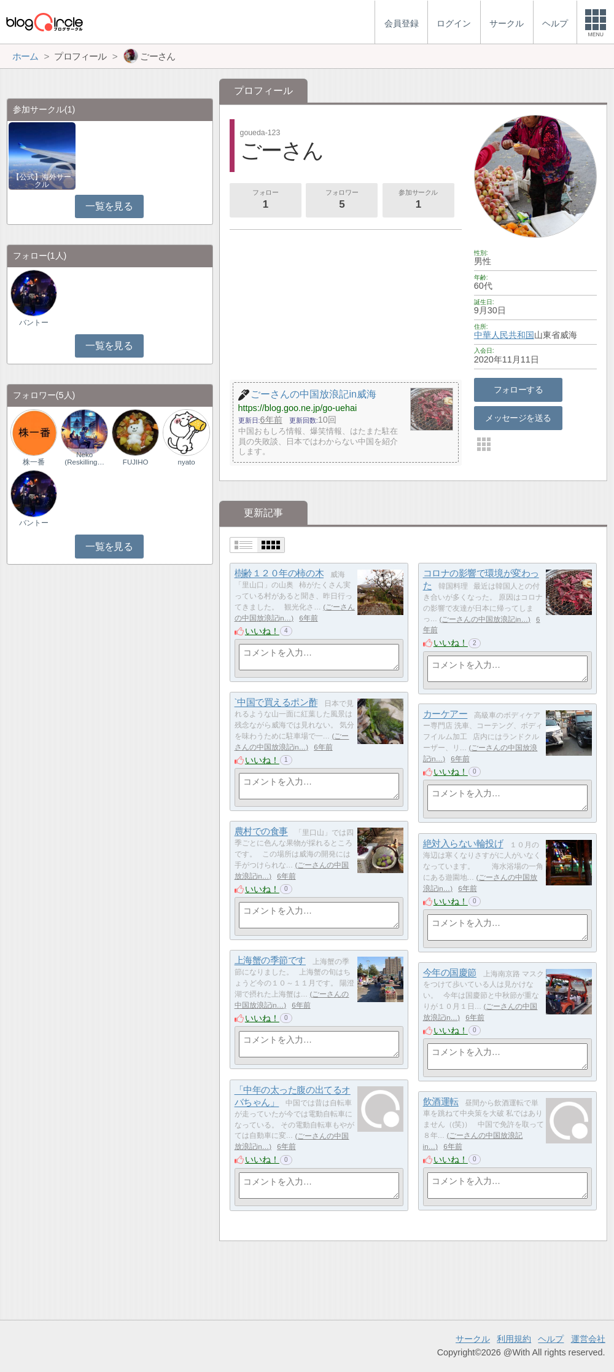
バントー (34, 322)
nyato (186, 462)
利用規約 (514, 1339)
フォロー (265, 200)
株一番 (34, 462)
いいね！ (262, 631)
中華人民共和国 (504, 335)
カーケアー (445, 714)
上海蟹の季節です (270, 960)
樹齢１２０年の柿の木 (279, 573)
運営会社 (588, 1339)
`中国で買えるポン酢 (276, 702)
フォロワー (342, 200)
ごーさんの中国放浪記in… (484, 619)
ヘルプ (551, 1339)
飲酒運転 (441, 1102)
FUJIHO (136, 462)
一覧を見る (109, 206)
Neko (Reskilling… (84, 458)
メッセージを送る (518, 418)
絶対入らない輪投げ (463, 844)
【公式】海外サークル (41, 180)
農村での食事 (261, 831)
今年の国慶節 (449, 973)
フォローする (518, 389)
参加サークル (418, 200)
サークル (473, 1339)
